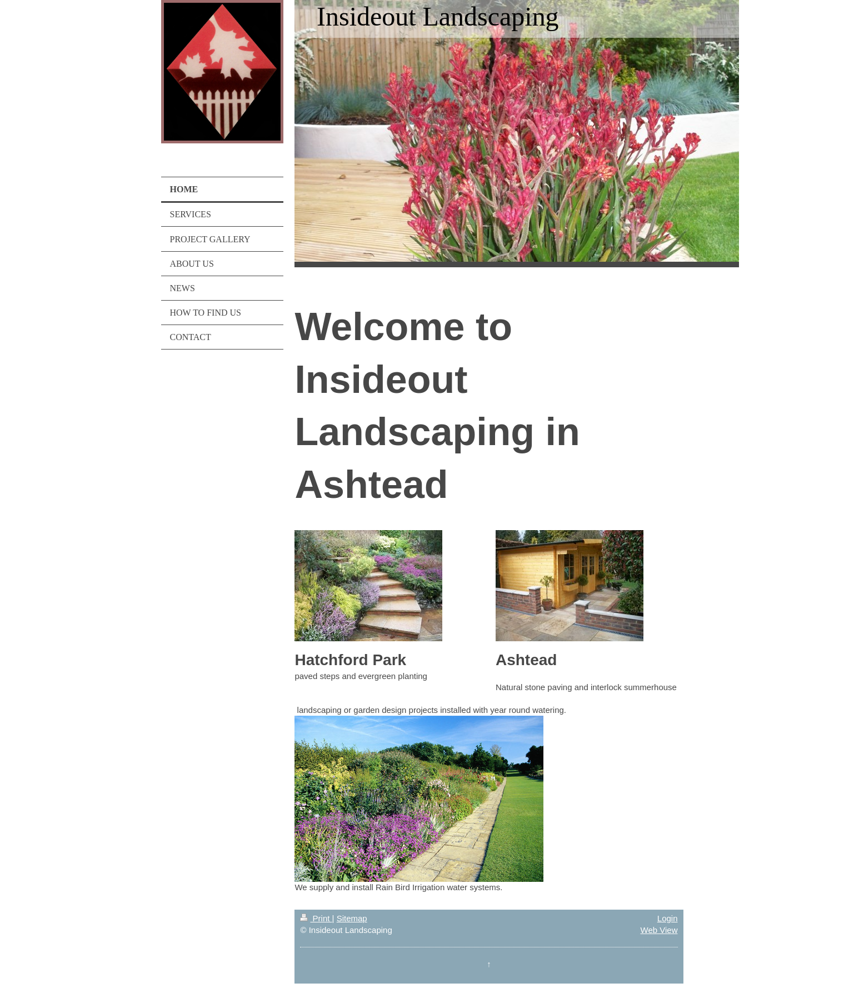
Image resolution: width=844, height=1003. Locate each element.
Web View (659, 930)
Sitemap (352, 918)
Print (316, 918)
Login (667, 918)
